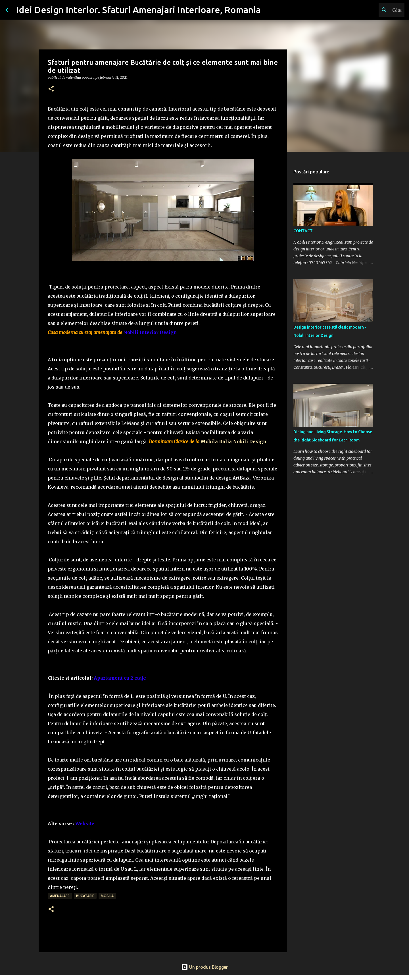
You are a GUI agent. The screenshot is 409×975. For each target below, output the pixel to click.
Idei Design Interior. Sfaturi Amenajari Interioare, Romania (138, 10)
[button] (51, 89)
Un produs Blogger (204, 967)
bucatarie (85, 896)
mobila (107, 896)
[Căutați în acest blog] (374, 10)
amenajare (60, 896)
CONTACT (303, 231)
